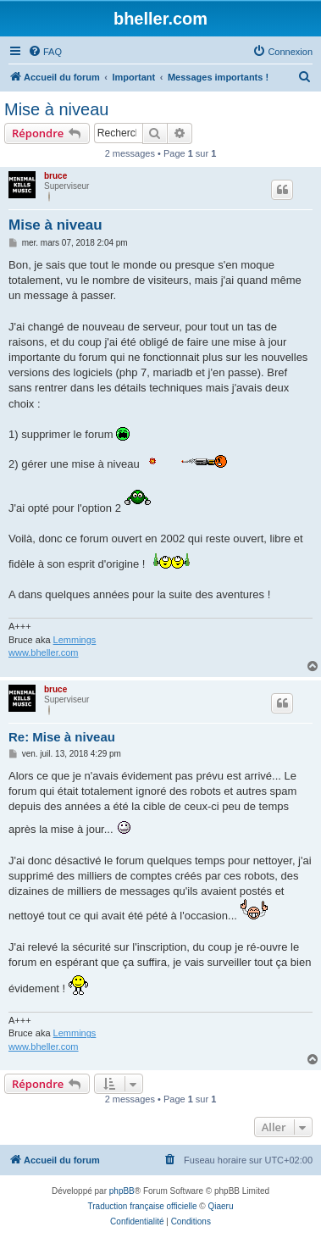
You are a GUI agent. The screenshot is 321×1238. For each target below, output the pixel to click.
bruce (55, 175)
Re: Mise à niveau (61, 737)
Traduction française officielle (142, 1206)
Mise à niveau (56, 109)
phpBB (122, 1191)
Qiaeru (220, 1206)
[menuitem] (45, 52)
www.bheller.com (43, 652)
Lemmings (75, 640)
